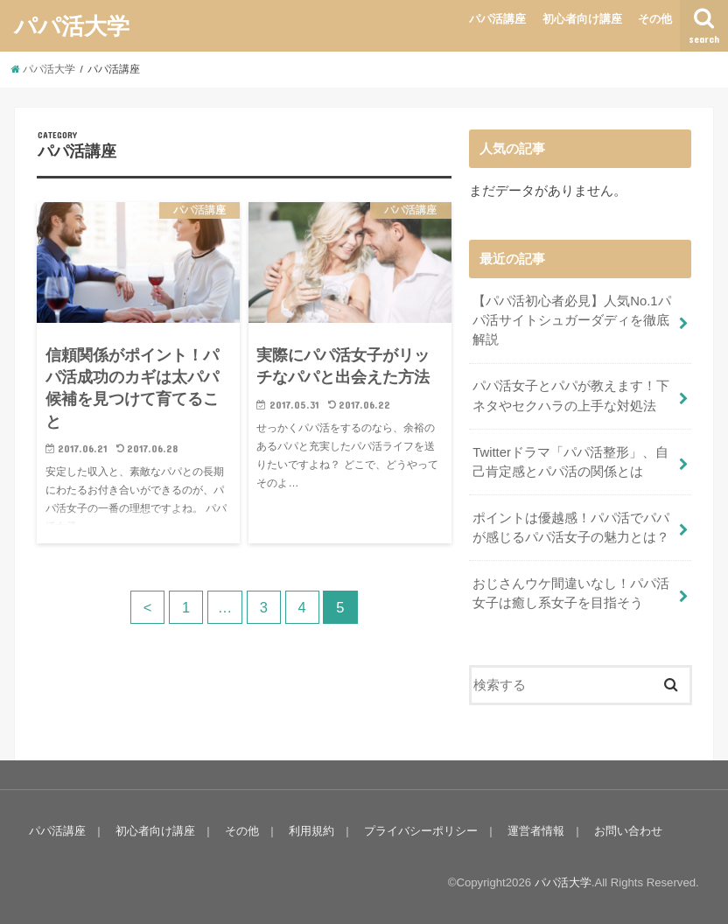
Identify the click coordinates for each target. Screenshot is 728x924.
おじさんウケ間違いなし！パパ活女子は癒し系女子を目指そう (570, 593)
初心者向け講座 (582, 18)
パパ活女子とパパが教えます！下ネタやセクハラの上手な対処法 (570, 395)
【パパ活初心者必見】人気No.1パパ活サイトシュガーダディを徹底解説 (571, 320)
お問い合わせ (628, 830)
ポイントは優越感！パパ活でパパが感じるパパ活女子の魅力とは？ (570, 527)
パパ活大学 (72, 24)
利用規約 (311, 830)
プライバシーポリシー (421, 830)
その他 (655, 18)
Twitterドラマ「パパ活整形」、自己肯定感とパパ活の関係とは (570, 462)
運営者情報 (536, 830)
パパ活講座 (497, 18)
